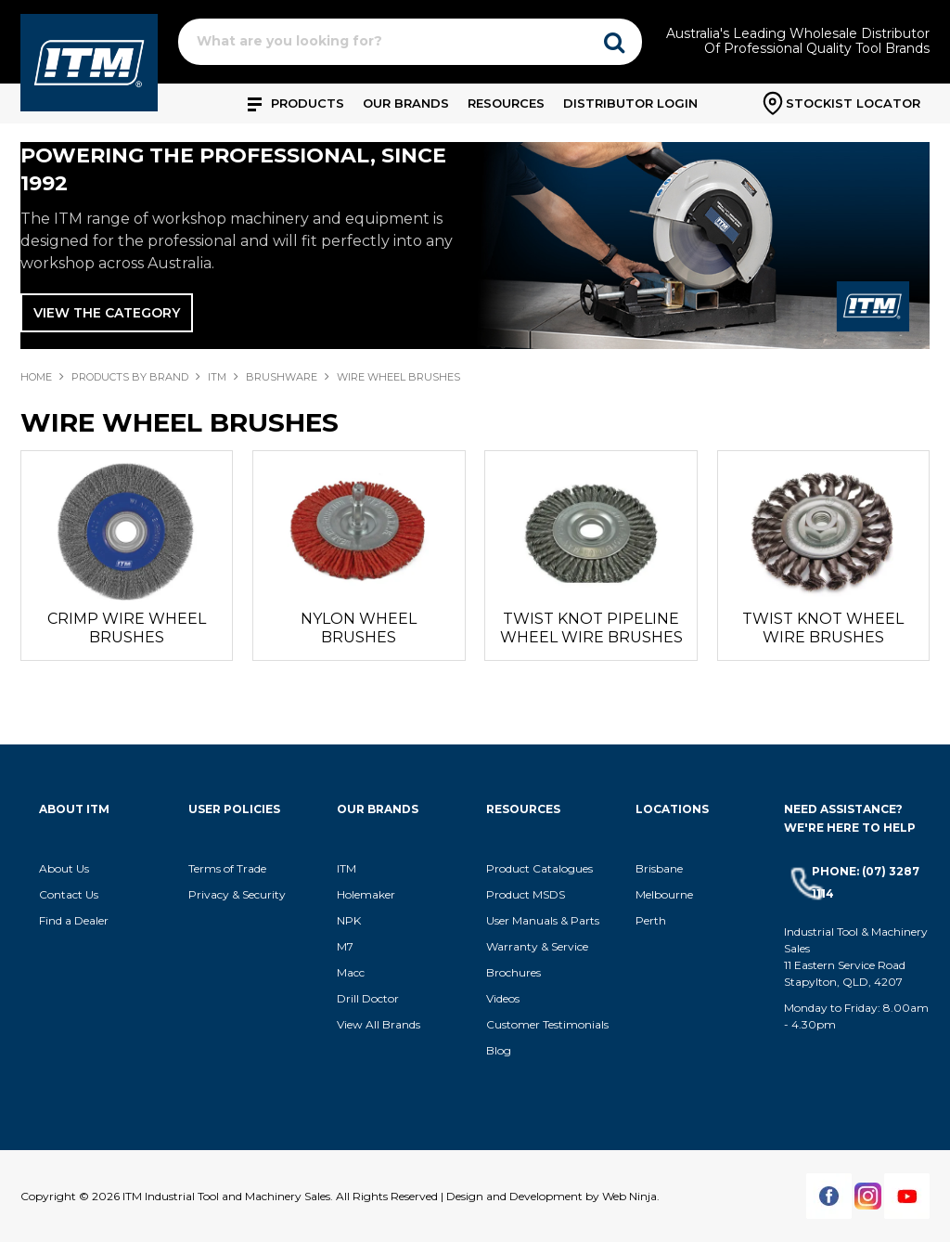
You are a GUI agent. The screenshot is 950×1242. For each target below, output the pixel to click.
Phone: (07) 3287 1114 (865, 882)
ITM (217, 376)
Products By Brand (129, 376)
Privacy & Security (238, 894)
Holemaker (366, 894)
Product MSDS (525, 894)
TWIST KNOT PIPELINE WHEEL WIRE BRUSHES (591, 628)
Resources (506, 103)
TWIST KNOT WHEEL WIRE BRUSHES (823, 628)
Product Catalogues (539, 868)
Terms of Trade (227, 868)
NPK (349, 920)
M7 (345, 946)
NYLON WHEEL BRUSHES (359, 628)
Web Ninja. (631, 1196)
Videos (503, 998)
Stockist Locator (853, 103)
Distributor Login (630, 103)
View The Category (106, 312)
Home (36, 376)
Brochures (513, 972)
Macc (351, 972)
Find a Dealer (74, 920)
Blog (498, 1050)
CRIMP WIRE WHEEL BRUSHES (126, 628)
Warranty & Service (537, 946)
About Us (64, 868)
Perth (650, 920)
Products (307, 103)
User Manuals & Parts (542, 920)
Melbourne (664, 894)
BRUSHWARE (281, 376)
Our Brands (406, 103)
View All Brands (378, 1024)
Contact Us (68, 894)
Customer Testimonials (547, 1024)
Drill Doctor (368, 998)
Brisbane (659, 868)
